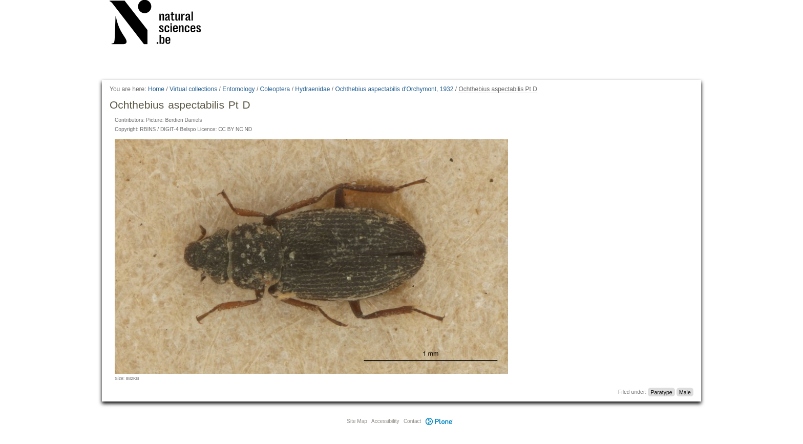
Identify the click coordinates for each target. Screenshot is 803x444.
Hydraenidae (312, 89)
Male (685, 392)
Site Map (357, 421)
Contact (412, 421)
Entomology (238, 89)
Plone (439, 421)
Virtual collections (193, 89)
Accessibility (385, 421)
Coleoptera (275, 89)
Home (156, 89)
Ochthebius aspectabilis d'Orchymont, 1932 (394, 89)
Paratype (661, 392)
